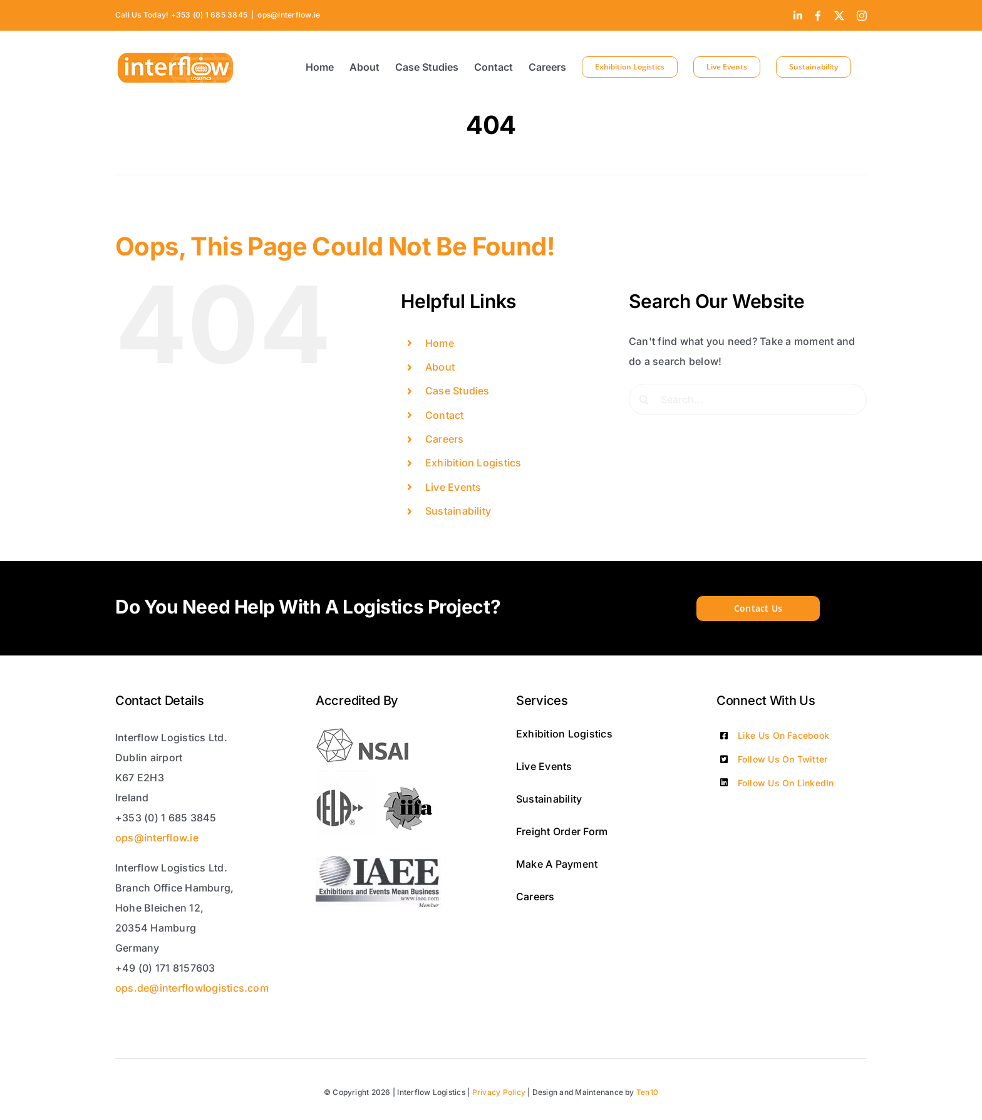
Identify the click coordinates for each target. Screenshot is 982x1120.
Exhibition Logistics (473, 462)
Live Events (453, 487)
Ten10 (647, 1092)
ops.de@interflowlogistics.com (192, 988)
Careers (444, 439)
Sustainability (458, 511)
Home (439, 343)
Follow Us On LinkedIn (786, 783)
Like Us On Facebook (784, 735)
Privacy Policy (498, 1092)
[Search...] (748, 399)
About (440, 367)
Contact (444, 415)
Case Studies (457, 390)
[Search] (644, 399)
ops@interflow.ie (288, 14)
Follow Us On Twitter (783, 759)
